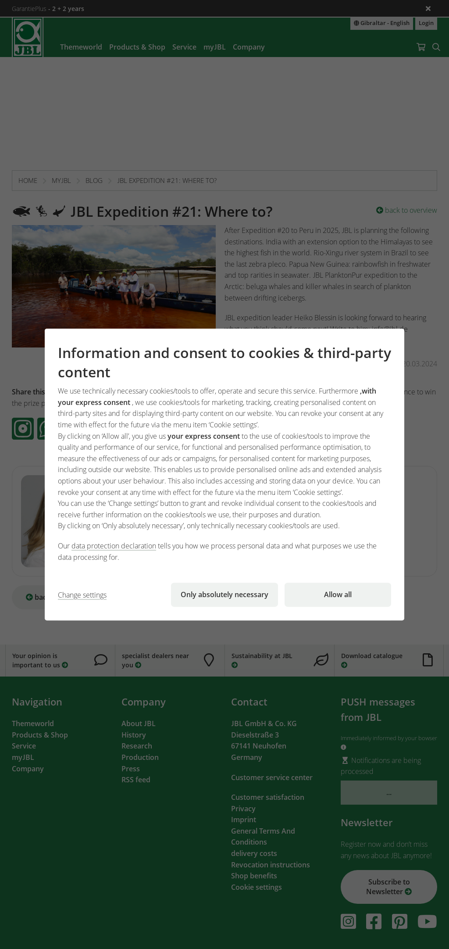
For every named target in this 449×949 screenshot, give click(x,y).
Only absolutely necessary (224, 594)
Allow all (338, 594)
